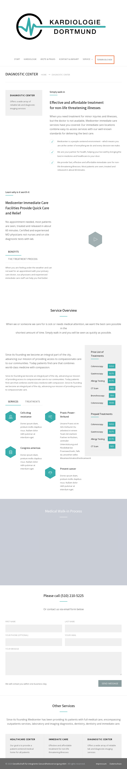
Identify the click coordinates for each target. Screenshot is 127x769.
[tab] (13, 251)
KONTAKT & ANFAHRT (69, 59)
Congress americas (30, 447)
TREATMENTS (32, 401)
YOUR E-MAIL (70, 634)
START (17, 59)
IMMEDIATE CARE (58, 738)
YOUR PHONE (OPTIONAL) (16, 634)
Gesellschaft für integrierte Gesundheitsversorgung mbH (40, 763)
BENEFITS (13, 251)
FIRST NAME (10, 621)
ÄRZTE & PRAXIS (47, 59)
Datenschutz (116, 763)
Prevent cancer (68, 468)
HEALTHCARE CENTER (22, 738)
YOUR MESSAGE (12, 648)
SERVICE (86, 59)
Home (43, 74)
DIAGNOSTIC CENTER (100, 738)
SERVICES (13, 401)
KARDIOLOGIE (30, 59)
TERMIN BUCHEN (104, 59)
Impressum (101, 763)
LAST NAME (70, 621)
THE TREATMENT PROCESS (22, 258)
